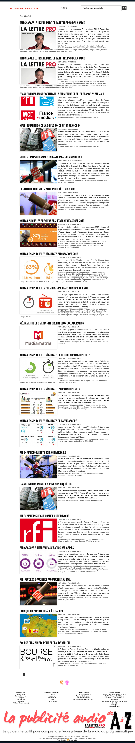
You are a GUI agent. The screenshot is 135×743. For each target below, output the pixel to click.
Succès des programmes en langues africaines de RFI (55, 161)
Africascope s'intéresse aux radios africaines (50, 552)
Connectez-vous (21, 701)
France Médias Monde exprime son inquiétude (49, 489)
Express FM (102, 635)
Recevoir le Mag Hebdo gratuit (83, 704)
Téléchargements (114, 708)
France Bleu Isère (96, 48)
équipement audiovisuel (86, 573)
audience (68, 185)
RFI (48, 52)
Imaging (79, 50)
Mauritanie (72, 636)
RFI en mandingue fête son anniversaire (46, 457)
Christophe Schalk (101, 46)
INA (99, 669)
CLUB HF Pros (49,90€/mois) (114, 701)
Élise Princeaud (72, 48)
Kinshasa (78, 248)
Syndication (73, 742)
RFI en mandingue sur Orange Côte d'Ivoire (47, 521)
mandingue (66, 546)
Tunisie (73, 638)
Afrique (61, 122)
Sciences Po (72, 671)
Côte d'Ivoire (100, 279)
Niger (60, 187)
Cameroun (90, 279)
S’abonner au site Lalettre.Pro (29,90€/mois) (114, 702)
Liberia (105, 544)
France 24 (69, 122)
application (78, 46)
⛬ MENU (64, 8)
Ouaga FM (92, 636)
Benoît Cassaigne (72, 347)
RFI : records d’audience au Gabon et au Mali (49, 584)
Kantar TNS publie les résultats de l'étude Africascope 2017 (59, 360)
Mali (33, 52)
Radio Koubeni (64, 638)
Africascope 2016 (75, 410)
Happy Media (70, 50)
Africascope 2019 (82, 246)
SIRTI (57, 52)
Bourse (68, 669)
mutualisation (82, 636)
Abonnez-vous (20, 699)
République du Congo (34, 286)
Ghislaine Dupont (90, 669)
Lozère (28, 52)
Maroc (64, 636)
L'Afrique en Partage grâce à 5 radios (44, 616)
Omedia (103, 347)
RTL (52, 52)
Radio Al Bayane (101, 248)
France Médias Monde (32, 50)
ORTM (60, 671)
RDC (68, 414)
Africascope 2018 (82, 277)
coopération (92, 635)
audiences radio (89, 444)
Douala (71, 280)
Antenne (51, 699)
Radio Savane (86, 250)
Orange (75, 546)
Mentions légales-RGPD (87, 740)
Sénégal (70, 187)
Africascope (69, 246)
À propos (20, 702)
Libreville (86, 248)
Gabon (77, 280)
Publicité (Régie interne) (20, 707)
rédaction (62, 480)
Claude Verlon (77, 669)
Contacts (20, 705)
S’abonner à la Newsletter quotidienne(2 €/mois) (114, 704)
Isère (85, 50)
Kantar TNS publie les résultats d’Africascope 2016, (54, 394)
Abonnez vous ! (31, 8)
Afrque (71, 444)
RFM (68, 480)
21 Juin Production (65, 46)
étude (69, 446)
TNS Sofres (70, 577)
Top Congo (96, 250)
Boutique (114, 707)
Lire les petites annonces (83, 699)
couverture (80, 544)
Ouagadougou (76, 282)
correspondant (71, 505)
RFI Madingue (74, 216)
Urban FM (67, 286)
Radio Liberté (74, 250)
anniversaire (70, 214)
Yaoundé (75, 286)
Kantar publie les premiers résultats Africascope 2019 (56, 225)
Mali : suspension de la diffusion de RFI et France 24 (54, 130)
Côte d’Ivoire (91, 214)
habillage (60, 50)
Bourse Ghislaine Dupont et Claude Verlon (48, 647)
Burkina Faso (78, 185)
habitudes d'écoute (65, 575)
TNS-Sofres (70, 605)
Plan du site (61, 742)
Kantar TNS (91, 280)
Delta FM (61, 48)
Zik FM (64, 252)
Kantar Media (95, 412)
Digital (52, 704)
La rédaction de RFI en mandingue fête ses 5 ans (51, 193)
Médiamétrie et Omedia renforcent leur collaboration (56, 328)
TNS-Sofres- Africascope (84, 577)
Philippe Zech (41, 52)
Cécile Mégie (88, 46)
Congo (48, 388)
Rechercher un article (83, 702)
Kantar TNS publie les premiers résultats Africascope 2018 (59, 292)
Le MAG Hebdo (52, 705)
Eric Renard (83, 48)
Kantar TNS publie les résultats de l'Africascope (52, 426)
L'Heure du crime (94, 50)
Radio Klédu (102, 636)
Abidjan (61, 246)
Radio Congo (63, 250)
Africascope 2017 (75, 386)
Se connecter (16, 8)
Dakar (66, 248)
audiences (101, 316)
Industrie (51, 701)
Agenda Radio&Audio (83, 701)
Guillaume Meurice (49, 50)
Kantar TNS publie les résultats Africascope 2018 (53, 258)
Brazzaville (100, 246)
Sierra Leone (76, 480)
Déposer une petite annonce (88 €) (114, 699)
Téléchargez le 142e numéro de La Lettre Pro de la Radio (57, 22)
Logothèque (20, 704)
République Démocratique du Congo (62, 320)
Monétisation (52, 702)
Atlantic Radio (70, 635)
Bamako (61, 279)
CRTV (60, 248)
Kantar (71, 248)
